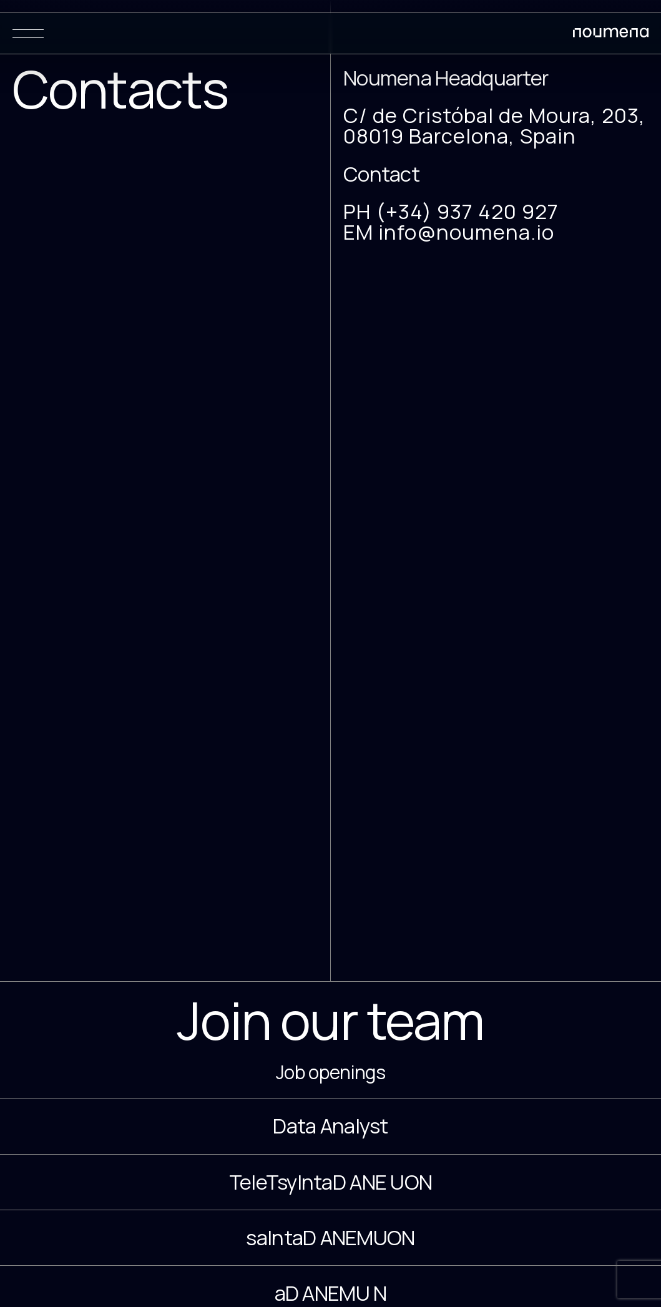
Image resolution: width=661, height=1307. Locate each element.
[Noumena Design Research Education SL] (611, 34)
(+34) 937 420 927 (467, 211)
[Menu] (28, 33)
